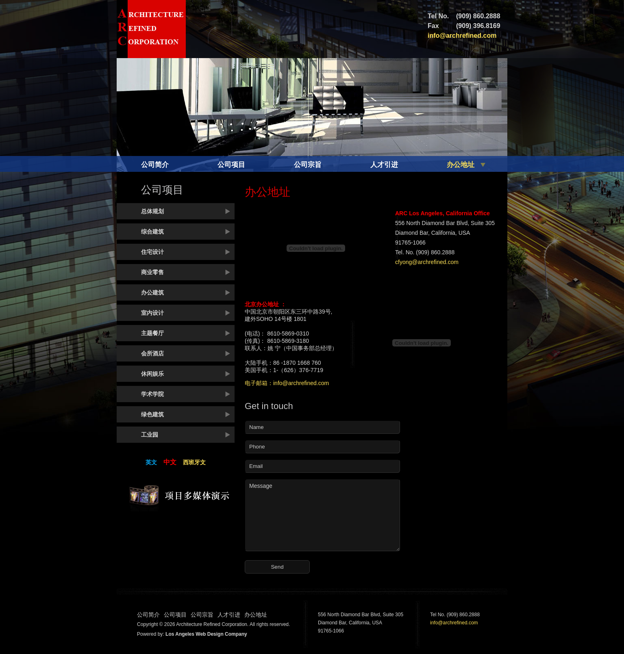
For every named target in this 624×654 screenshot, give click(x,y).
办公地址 (460, 165)
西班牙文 (194, 462)
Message (322, 515)
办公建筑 (152, 292)
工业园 (149, 434)
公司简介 (155, 165)
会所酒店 (152, 353)
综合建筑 (152, 231)
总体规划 (152, 211)
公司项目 (231, 165)
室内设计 (152, 313)
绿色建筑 (152, 414)
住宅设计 (152, 252)
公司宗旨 (308, 165)
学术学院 (152, 394)
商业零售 (152, 272)
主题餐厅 (152, 333)
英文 (151, 462)
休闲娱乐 (152, 373)
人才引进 (384, 165)
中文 (169, 462)
